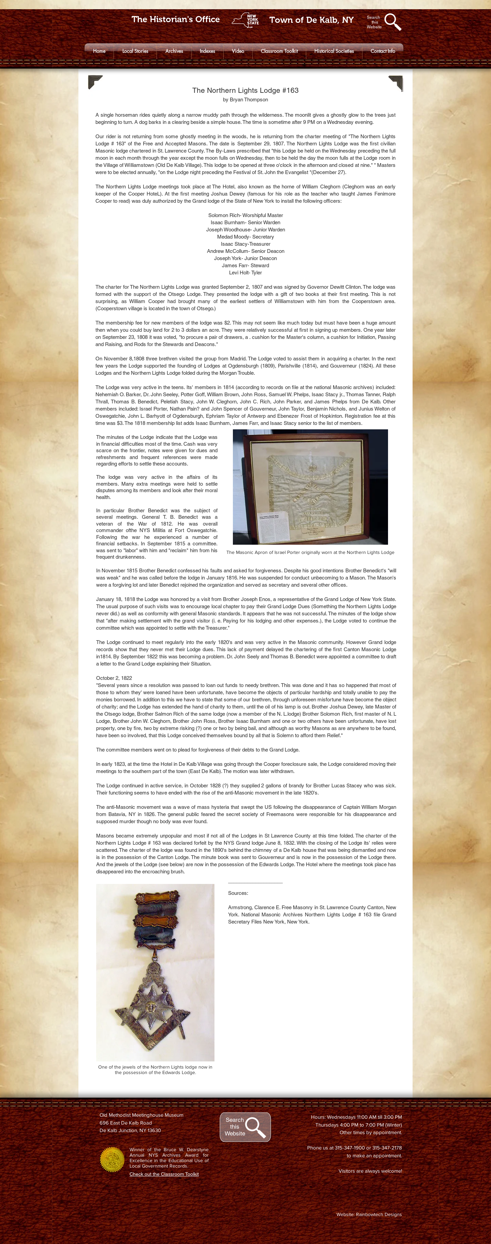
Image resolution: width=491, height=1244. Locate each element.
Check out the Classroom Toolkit (164, 1174)
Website (235, 1133)
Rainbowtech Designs (379, 1214)
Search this (235, 1123)
